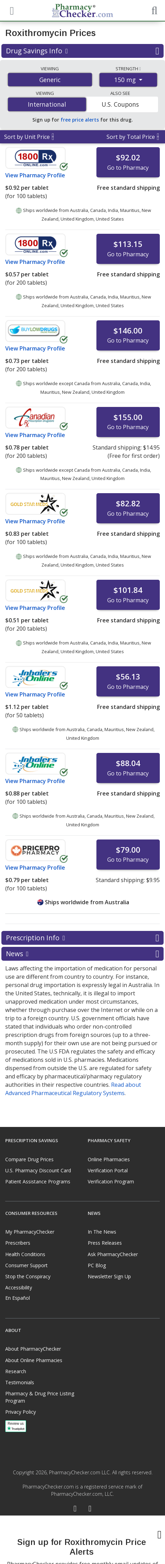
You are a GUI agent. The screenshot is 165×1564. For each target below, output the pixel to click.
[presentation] (82, 1539)
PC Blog (97, 1265)
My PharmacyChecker (29, 1231)
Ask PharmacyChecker (113, 1254)
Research (15, 1371)
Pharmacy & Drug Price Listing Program (39, 1397)
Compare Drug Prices (29, 1159)
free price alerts (80, 119)
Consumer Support (26, 1265)
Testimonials (19, 1382)
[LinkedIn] (90, 1509)
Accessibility (18, 1287)
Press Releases (105, 1242)
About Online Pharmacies (33, 1360)
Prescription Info (82, 937)
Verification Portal (108, 1170)
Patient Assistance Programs (37, 1181)
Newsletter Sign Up (109, 1276)
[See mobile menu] (10, 10)
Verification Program (111, 1181)
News (82, 953)
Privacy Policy (20, 1412)
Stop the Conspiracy (27, 1276)
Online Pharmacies (109, 1159)
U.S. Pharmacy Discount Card (38, 1170)
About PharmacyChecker (33, 1348)
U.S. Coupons (120, 104)
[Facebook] (75, 1509)
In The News (102, 1231)
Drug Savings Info (82, 50)
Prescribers (17, 1242)
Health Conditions (25, 1254)
